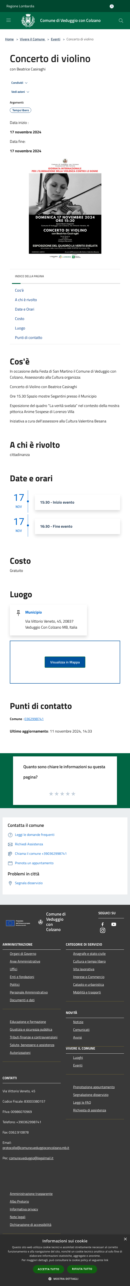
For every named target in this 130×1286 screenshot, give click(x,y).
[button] (65, 1279)
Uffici (13, 969)
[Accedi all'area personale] (112, 6)
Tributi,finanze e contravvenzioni (34, 1037)
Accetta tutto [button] (48, 1269)
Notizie (78, 1021)
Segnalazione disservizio (90, 1094)
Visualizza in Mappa (65, 662)
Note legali (17, 1216)
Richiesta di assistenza (89, 1110)
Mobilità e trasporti (87, 992)
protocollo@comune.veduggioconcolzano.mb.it (36, 1147)
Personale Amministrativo (29, 992)
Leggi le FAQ (82, 1102)
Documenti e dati (22, 1000)
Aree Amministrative (25, 961)
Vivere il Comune (33, 39)
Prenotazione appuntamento (94, 1086)
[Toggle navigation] (8, 20)
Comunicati (81, 1029)
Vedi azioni (21, 91)
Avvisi (77, 1037)
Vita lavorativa (83, 969)
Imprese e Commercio (88, 976)
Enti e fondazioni (22, 976)
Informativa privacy (24, 1209)
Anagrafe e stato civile (89, 953)
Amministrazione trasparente (31, 1193)
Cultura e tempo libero (89, 961)
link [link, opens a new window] (106, 1260)
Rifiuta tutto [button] (82, 1269)
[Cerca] (121, 20)
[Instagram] (102, 930)
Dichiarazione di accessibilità (30, 1224)
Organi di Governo (23, 953)
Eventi (55, 39)
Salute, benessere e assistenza (32, 1044)
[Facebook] (102, 924)
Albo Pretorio (19, 1201)
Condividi (20, 82)
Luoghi (78, 1057)
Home (9, 39)
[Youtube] (113, 924)
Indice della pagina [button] (29, 276)
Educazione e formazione (28, 1021)
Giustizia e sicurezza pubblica (31, 1029)
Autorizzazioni (20, 1052)
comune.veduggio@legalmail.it (31, 1158)
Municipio (33, 612)
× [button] (125, 1239)
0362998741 (34, 718)
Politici (15, 984)
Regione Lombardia (20, 6)
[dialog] (65, 1260)
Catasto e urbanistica (88, 984)
